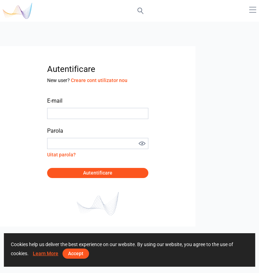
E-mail (54, 100)
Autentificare (97, 173)
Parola (55, 130)
